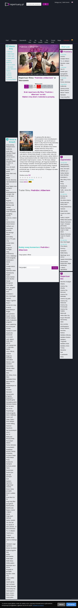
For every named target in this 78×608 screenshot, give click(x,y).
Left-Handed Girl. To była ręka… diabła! (11, 347)
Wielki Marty (63, 253)
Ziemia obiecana (11, 586)
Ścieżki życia (63, 71)
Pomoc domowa (65, 82)
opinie (45, 74)
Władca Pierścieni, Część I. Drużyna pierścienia (65, 224)
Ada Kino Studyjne (65, 281)
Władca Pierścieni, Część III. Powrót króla (65, 236)
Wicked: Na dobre (11, 548)
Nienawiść (9, 392)
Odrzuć (61, 604)
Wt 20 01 (46, 86)
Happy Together (11, 300)
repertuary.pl (17, 4)
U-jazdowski (63, 354)
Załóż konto (65, 2)
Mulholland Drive (11, 379)
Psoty (62, 183)
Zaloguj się (58, 2)
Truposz (8, 535)
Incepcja (9, 51)
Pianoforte (9, 428)
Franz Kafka (9, 285)
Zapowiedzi (22, 40)
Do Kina (29, 41)
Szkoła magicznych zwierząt (9, 516)
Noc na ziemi (11, 65)
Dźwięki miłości (64, 58)
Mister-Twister (64, 92)
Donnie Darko (10, 243)
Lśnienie (9, 77)
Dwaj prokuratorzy (65, 206)
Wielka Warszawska (66, 220)
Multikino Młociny (65, 335)
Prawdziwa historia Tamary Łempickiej (10, 451)
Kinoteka (63, 330)
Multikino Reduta (65, 337)
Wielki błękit (10, 54)
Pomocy (62, 248)
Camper (8, 207)
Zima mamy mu (10, 588)
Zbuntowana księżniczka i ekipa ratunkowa (65, 263)
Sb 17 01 (34, 86)
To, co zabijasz (64, 61)
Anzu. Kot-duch (64, 168)
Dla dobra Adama (65, 200)
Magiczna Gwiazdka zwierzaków (9, 357)
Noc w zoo (9, 408)
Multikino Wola (64, 343)
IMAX (61, 322)
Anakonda (63, 86)
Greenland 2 (63, 177)
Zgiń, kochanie (10, 584)
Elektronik (63, 313)
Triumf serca (9, 533)
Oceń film (31, 179)
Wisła (61, 357)
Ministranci (9, 370)
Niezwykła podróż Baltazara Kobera (11, 69)
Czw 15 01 (26, 86)
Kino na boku (64, 324)
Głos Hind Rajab (65, 242)
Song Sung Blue (65, 97)
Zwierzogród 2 (10, 591)
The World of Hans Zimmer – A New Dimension (11, 526)
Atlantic (62, 284)
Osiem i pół (10, 56)
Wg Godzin (40, 41)
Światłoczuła (9, 508)
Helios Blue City (65, 315)
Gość (7, 291)
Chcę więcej (63, 246)
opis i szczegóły (34, 74)
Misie (7, 373)
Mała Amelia (64, 211)
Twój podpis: (23, 267)
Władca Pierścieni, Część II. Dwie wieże (65, 230)
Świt (61, 352)
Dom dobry (9, 237)
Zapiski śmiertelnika (66, 259)
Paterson (8, 426)
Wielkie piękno (10, 563)
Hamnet (62, 209)
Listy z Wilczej (10, 351)
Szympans (63, 250)
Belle (7, 184)
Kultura (62, 333)
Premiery (14, 40)
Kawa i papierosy (11, 324)
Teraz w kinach (12, 140)
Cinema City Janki (65, 298)
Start (7, 40)
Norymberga (10, 411)
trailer (41, 74)
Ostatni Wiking (10, 423)
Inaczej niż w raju (11, 305)
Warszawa (65, 46)
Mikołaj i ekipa (10, 368)
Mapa (59, 40)
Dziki (61, 80)
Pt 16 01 (30, 86)
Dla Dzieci (46, 41)
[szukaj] (33, 4)
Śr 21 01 (50, 86)
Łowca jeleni (11, 58)
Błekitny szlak (10, 205)
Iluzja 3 (8, 303)
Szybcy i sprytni (64, 217)
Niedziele (63, 95)
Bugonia (8, 200)
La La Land (9, 337)
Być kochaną (9, 203)
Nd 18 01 (38, 86)
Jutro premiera (10, 314)
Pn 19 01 (42, 86)
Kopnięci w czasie (11, 330)
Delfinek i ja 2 (64, 171)
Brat (7, 198)
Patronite (66, 40)
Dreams (62, 56)
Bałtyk (8, 177)
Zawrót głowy (10, 582)
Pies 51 (62, 69)
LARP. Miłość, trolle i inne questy (10, 341)
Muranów (63, 350)
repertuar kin (25, 74)
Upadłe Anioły (10, 537)
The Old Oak (9, 522)
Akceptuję (71, 604)
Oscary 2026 (53, 41)
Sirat (7, 479)
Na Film (35, 41)
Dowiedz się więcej (38, 605)
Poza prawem (12, 79)
